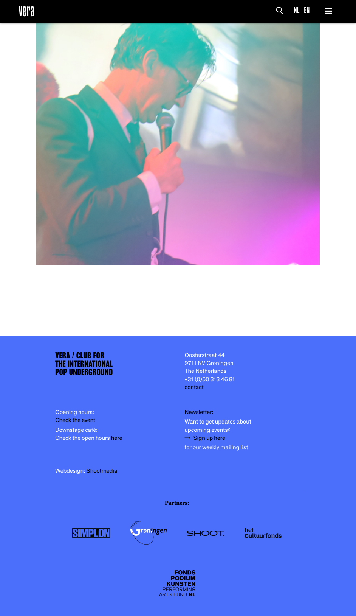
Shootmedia (102, 471)
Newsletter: (199, 412)
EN (307, 10)
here (116, 438)
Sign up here (209, 438)
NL (297, 10)
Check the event (75, 420)
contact (194, 387)
